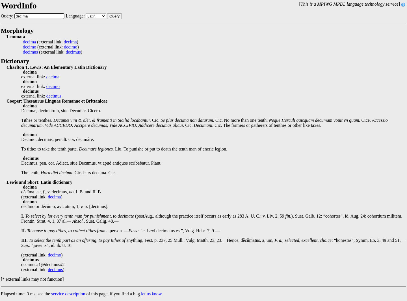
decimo (29, 47)
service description (68, 293)
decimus (30, 52)
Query (114, 16)
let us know (151, 293)
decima (29, 42)
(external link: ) (50, 42)
